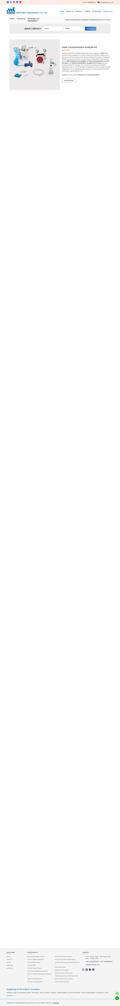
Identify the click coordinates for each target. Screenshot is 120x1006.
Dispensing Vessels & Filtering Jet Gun (66, 975)
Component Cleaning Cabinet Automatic (67, 962)
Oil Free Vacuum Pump (34, 967)
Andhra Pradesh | (62, 992)
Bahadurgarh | (91, 992)
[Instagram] (83, 969)
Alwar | (42, 992)
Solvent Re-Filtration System (63, 956)
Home (62, 11)
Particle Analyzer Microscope (64, 972)
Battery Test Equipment (34, 976)
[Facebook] (90, 969)
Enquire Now (69, 80)
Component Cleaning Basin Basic (65, 959)
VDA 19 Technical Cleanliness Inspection (39, 973)
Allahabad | (35, 992)
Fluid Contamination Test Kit (35, 956)
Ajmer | (29, 992)
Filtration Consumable (61, 969)
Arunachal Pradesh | (74, 992)
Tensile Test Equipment (62, 981)
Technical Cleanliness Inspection (37, 970)
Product (78, 11)
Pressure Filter (31, 965)
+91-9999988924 (89, 2)
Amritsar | (54, 992)
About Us (70, 11)
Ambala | (47, 992)
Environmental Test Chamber (64, 978)
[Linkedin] (93, 969)
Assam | (84, 992)
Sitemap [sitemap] (56, 1002)
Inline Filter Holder (60, 966)
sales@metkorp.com (106, 2)
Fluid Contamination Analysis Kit (81, 46)
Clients (87, 11)
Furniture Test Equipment (34, 979)
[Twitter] (87, 969)
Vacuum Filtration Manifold (35, 959)
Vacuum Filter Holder (33, 962)
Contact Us (107, 11)
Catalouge (96, 11)
